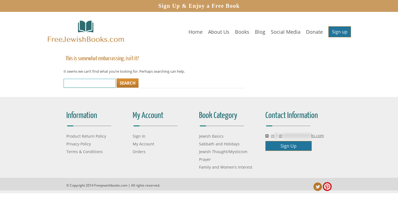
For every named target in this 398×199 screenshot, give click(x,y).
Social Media (285, 31)
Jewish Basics (211, 136)
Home (195, 31)
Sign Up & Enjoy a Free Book (199, 6)
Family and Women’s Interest (225, 167)
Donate (314, 31)
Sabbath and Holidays (219, 143)
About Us (218, 31)
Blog (260, 31)
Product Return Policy (86, 136)
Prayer (205, 159)
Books (242, 31)
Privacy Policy (78, 143)
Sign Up (289, 146)
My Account (143, 143)
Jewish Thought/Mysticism (223, 151)
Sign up (339, 32)
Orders (139, 151)
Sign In (139, 136)
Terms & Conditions (84, 151)
